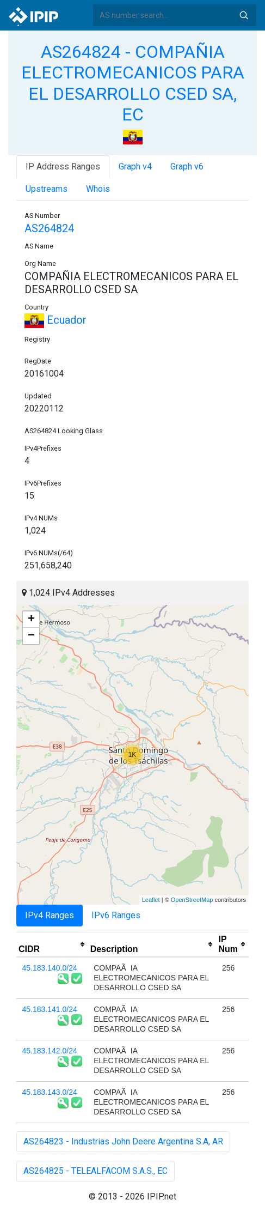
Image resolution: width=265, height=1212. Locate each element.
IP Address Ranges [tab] (63, 166)
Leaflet (151, 899)
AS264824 (49, 228)
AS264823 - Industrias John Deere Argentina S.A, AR (123, 1141)
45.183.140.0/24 (49, 967)
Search (244, 15)
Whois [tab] (98, 189)
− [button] (31, 636)
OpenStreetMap (192, 899)
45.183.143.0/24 (49, 1092)
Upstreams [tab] (46, 189)
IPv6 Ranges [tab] (115, 915)
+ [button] (31, 619)
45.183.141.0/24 (49, 1009)
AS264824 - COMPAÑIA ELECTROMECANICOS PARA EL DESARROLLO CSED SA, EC (132, 83)
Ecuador (55, 319)
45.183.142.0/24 (49, 1050)
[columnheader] (52, 944)
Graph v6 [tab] (187, 166)
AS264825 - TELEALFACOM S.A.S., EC (95, 1171)
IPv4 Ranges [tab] (49, 915)
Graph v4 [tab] (135, 166)
